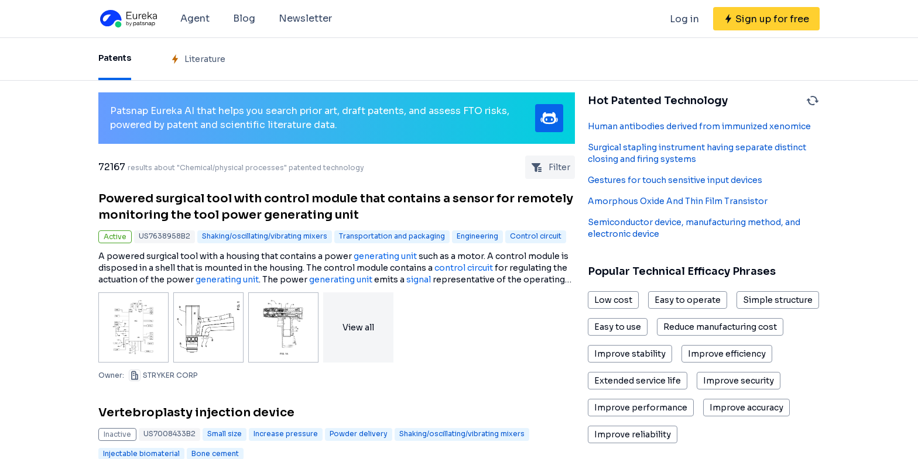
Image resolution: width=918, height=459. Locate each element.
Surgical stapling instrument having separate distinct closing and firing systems (697, 153)
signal (418, 279)
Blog (244, 18)
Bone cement (215, 453)
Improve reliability (632, 434)
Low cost (613, 300)
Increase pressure (286, 433)
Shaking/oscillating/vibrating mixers (264, 236)
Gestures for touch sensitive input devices (675, 180)
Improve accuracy (746, 407)
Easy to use (617, 327)
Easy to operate (688, 300)
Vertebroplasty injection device (196, 412)
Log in (684, 19)
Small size (224, 433)
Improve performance (640, 407)
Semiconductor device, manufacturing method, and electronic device (694, 228)
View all (358, 327)
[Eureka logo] (127, 18)
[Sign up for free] (766, 18)
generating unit (385, 256)
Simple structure (778, 300)
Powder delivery (359, 433)
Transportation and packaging (392, 236)
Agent (195, 18)
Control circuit (535, 236)
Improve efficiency (727, 353)
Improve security (738, 380)
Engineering (477, 236)
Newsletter (305, 18)
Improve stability (630, 353)
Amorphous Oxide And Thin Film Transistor (678, 201)
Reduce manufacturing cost (720, 327)
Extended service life (637, 380)
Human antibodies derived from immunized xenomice (699, 126)
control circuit (463, 268)
